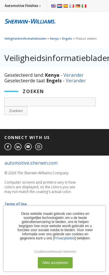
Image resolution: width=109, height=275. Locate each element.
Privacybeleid (64, 238)
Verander (73, 75)
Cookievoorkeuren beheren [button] (55, 252)
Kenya (54, 38)
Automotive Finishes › (22, 5)
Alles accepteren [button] (55, 263)
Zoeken (16, 110)
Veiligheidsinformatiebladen (25, 38)
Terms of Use (15, 203)
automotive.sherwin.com (31, 163)
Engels (67, 38)
